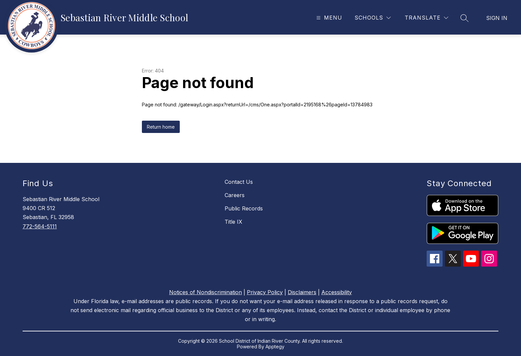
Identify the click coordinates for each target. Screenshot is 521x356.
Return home (161, 127)
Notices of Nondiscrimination (205, 292)
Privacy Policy (265, 292)
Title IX (233, 221)
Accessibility (336, 292)
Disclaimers (302, 292)
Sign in (496, 18)
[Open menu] (328, 18)
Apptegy (274, 346)
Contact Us (239, 181)
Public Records (244, 208)
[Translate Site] (426, 18)
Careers (235, 195)
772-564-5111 (40, 226)
